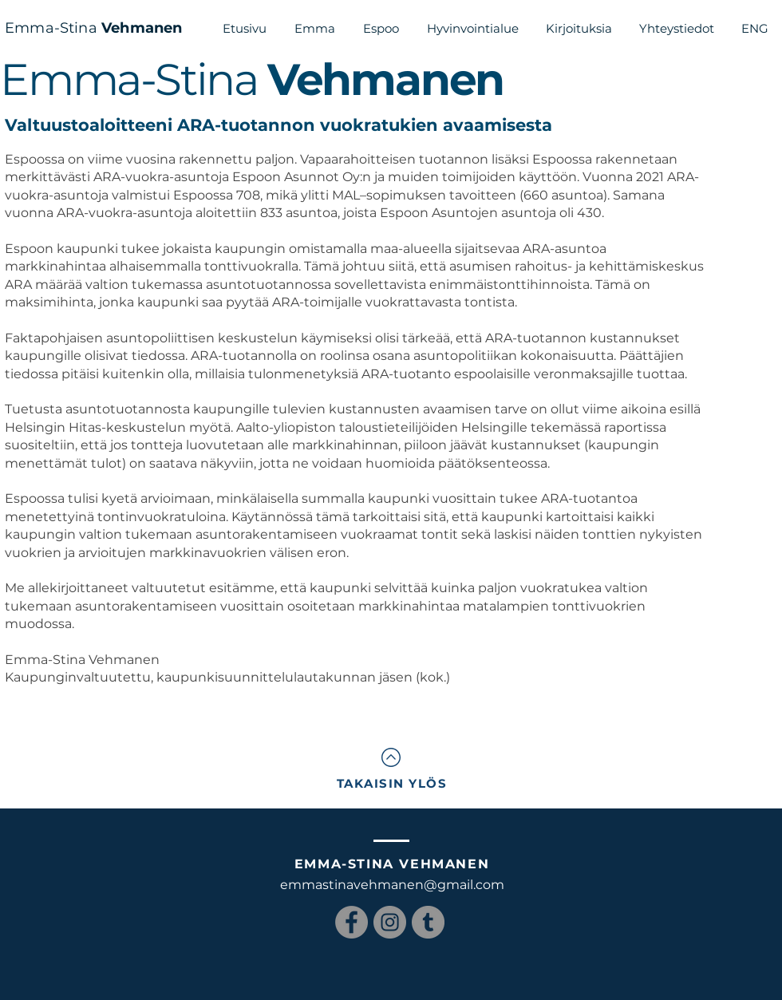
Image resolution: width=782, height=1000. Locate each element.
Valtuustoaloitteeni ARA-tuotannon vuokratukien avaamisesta (278, 125)
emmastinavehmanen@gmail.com (392, 884)
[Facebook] (351, 922)
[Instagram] (389, 922)
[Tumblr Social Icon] (428, 922)
